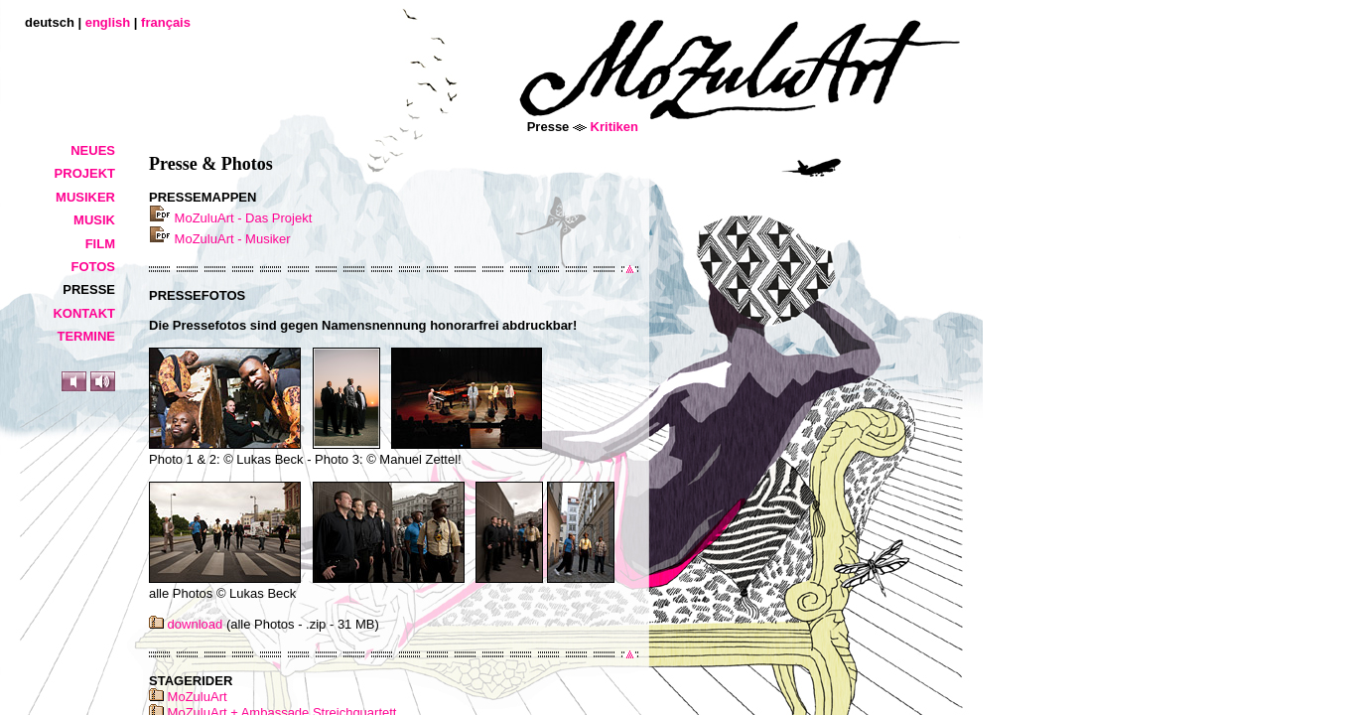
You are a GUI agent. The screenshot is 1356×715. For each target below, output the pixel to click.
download (185, 624)
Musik (94, 220)
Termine (87, 336)
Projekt (85, 173)
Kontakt (84, 313)
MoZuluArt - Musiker (220, 238)
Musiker (85, 197)
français (166, 22)
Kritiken (614, 126)
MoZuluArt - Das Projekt (230, 218)
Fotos (92, 266)
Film (100, 243)
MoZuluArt (188, 696)
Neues (92, 150)
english (108, 22)
